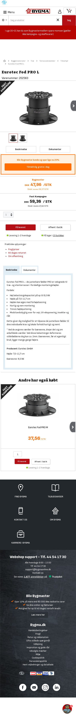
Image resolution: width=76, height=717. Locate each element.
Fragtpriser (13, 249)
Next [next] (72, 427)
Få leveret (22, 461)
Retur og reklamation (38, 637)
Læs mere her (38, 614)
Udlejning (38, 644)
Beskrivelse (11, 269)
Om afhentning (15, 256)
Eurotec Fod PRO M (38, 427)
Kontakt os (38, 572)
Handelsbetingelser (38, 630)
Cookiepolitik (38, 657)
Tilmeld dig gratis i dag (38, 166)
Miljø (38, 654)
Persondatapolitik (38, 661)
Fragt (38, 633)
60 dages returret (17, 252)
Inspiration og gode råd (38, 647)
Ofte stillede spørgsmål (38, 640)
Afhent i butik (55, 227)
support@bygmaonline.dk (38, 569)
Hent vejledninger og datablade (38, 664)
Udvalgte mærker (38, 650)
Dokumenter (29, 270)
